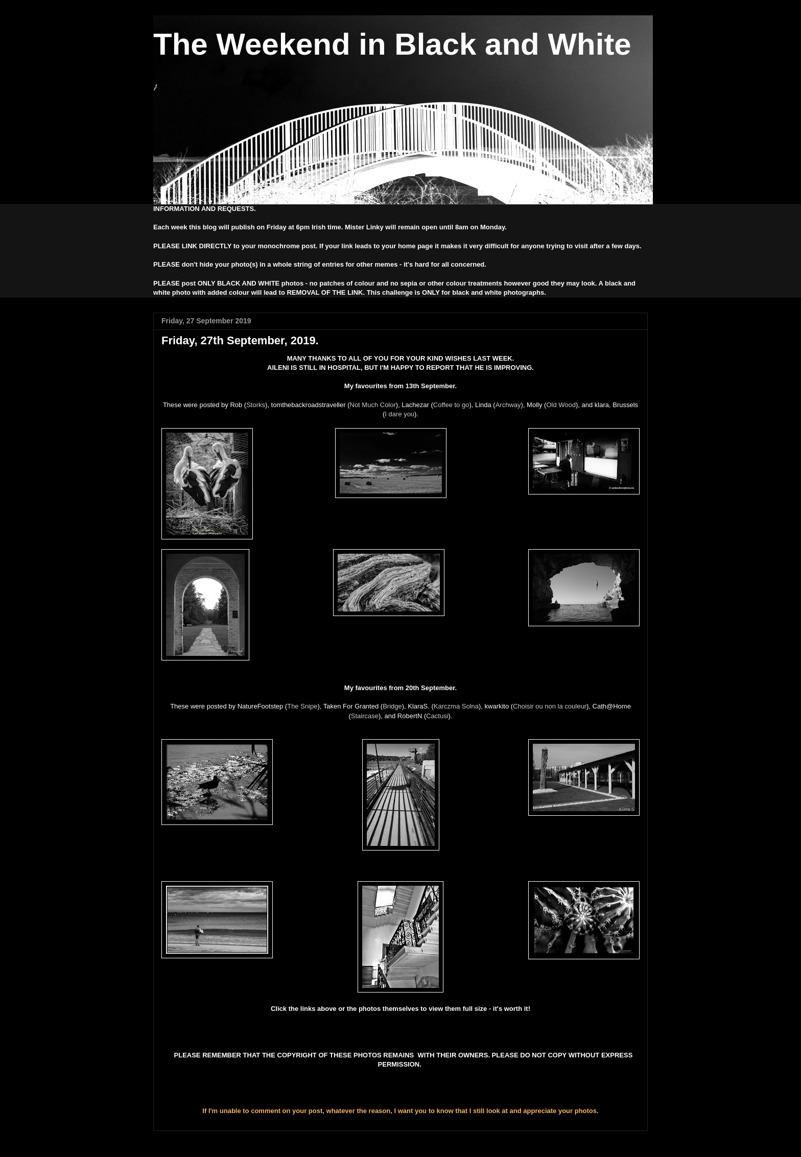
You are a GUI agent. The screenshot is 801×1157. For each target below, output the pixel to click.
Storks (255, 405)
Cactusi (437, 716)
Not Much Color (373, 405)
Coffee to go (451, 405)
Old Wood (561, 405)
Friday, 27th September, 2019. (240, 340)
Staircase (365, 716)
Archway (508, 405)
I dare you (399, 414)
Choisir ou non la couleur (549, 706)
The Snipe (302, 706)
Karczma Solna (456, 706)
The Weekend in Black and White (392, 44)
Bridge (392, 706)
